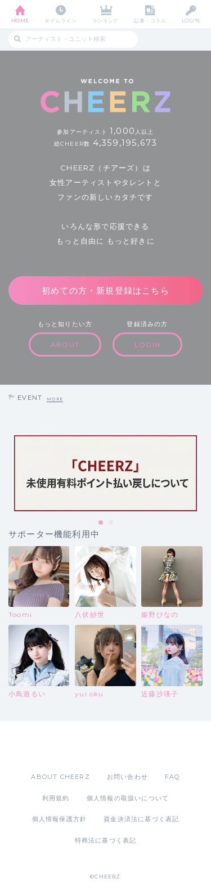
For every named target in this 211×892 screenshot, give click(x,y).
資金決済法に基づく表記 (141, 819)
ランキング (105, 20)
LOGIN (191, 20)
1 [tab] (101, 523)
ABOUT (65, 344)
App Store (75, 746)
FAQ (172, 777)
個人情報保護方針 (59, 819)
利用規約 (56, 798)
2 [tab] (111, 523)
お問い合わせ (127, 777)
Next (199, 473)
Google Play (134, 746)
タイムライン (60, 20)
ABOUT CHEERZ (60, 777)
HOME (20, 20)
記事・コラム (150, 20)
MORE (55, 399)
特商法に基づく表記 (106, 840)
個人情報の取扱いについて (128, 798)
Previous (11, 473)
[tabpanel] (105, 473)
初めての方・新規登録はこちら (105, 290)
